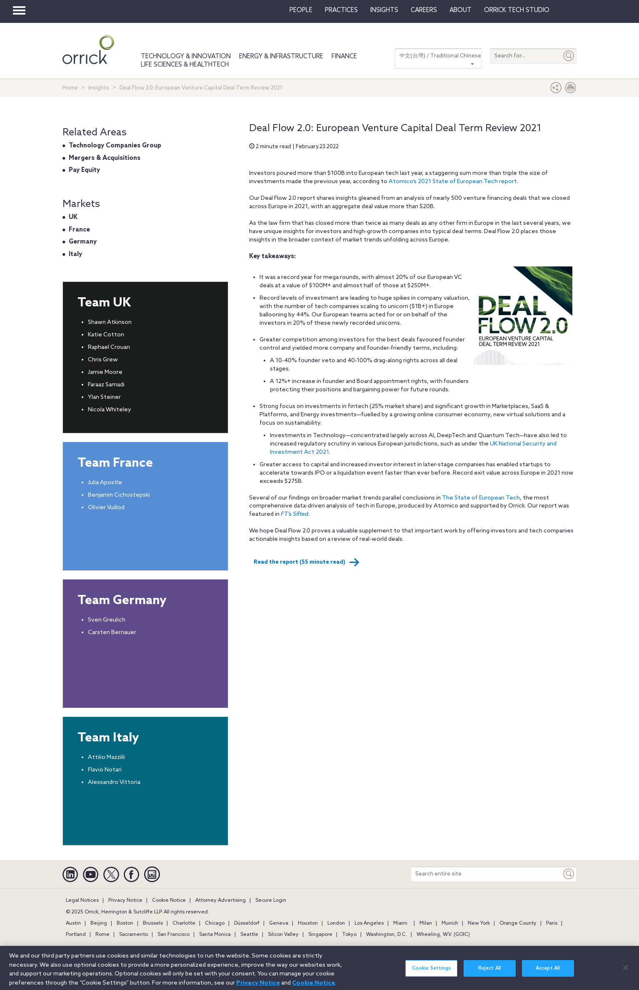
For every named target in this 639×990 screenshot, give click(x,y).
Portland (76, 935)
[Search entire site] (486, 874)
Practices (341, 10)
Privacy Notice (125, 900)
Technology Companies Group (115, 145)
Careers (424, 10)
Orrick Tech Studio (516, 10)
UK (73, 217)
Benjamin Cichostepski (119, 495)
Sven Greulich (106, 620)
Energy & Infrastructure (281, 56)
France (79, 230)
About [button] (460, 10)
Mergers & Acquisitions (104, 158)
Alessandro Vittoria (114, 782)
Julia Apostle (105, 482)
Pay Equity (84, 170)
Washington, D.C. (386, 935)
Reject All (489, 973)
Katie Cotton (106, 334)
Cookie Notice (169, 900)
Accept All (548, 973)
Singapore (320, 935)
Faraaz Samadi (106, 384)
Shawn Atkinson (110, 322)
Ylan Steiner (104, 397)
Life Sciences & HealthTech (185, 65)
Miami (400, 923)
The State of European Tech (481, 498)
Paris (551, 923)
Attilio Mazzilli (106, 757)
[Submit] (569, 56)
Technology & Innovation (186, 56)
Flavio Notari (105, 770)
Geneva (278, 923)
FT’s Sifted (294, 514)
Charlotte (183, 923)
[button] (556, 90)
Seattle (249, 935)
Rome (102, 935)
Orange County (518, 923)
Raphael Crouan (109, 347)
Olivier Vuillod (106, 507)
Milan (425, 923)
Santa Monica (215, 935)
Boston (125, 923)
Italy (75, 254)
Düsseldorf (247, 923)
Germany (83, 242)
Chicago (215, 923)
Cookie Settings (431, 973)
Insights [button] (384, 10)
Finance (344, 56)
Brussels (153, 923)
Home (70, 88)
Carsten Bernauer (112, 632)
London (336, 923)
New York (479, 923)
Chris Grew (103, 359)
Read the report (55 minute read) (306, 562)
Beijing (98, 923)
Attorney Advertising (220, 900)
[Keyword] (569, 874)
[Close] (626, 972)
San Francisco (173, 935)
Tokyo (349, 935)
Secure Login (270, 900)
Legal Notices (82, 900)
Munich (450, 923)
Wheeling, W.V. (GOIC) (443, 935)
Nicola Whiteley (109, 409)
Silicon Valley (283, 935)
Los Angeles (369, 923)
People (301, 10)
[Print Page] (571, 90)
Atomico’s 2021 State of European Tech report (453, 181)
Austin (73, 923)
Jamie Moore (105, 372)
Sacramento (133, 935)
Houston (308, 923)
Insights (98, 88)
